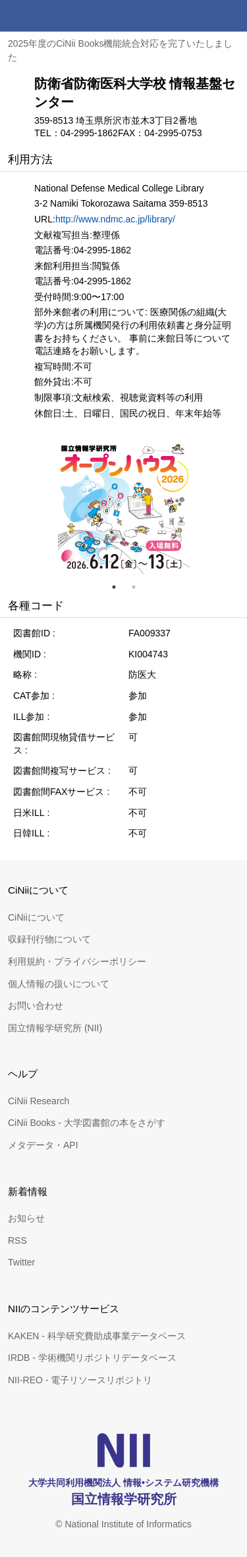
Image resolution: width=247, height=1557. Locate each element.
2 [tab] (139, 587)
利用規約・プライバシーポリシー (77, 961)
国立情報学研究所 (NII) (55, 1028)
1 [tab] (119, 587)
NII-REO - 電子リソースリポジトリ (80, 1380)
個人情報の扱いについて (58, 984)
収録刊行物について (49, 939)
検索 (199, 16)
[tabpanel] (124, 508)
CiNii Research (38, 1101)
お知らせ (26, 1218)
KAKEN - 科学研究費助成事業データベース (97, 1336)
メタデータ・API (43, 1145)
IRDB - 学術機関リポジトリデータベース (92, 1357)
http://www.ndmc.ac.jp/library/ (115, 219)
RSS (17, 1240)
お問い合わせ (35, 1005)
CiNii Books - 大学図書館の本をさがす (86, 1122)
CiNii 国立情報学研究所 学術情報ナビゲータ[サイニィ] (58, 16)
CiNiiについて (36, 917)
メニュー (231, 16)
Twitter (21, 1262)
